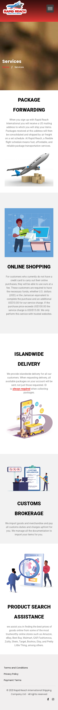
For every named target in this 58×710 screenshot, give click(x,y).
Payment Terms (12, 680)
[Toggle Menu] (50, 8)
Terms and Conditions (16, 667)
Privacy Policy (11, 674)
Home (5, 67)
